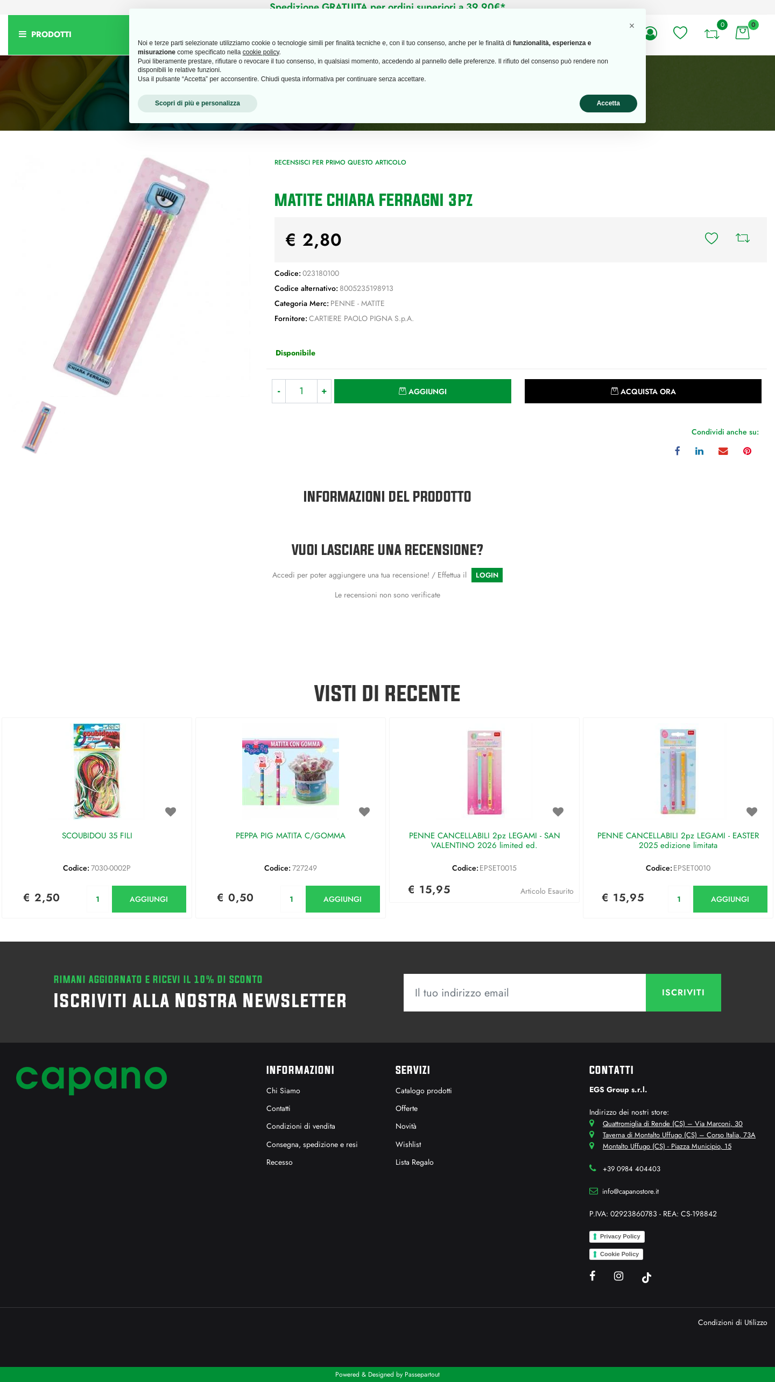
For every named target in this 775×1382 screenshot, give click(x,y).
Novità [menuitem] (406, 1126)
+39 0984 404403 (631, 1169)
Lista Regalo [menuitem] (415, 1162)
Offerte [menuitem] (407, 1108)
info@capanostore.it (630, 1191)
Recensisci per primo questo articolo (340, 162)
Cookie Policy (619, 1254)
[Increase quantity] (325, 391)
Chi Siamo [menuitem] (283, 1090)
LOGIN (487, 575)
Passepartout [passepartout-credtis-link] (422, 1374)
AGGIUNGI (149, 899)
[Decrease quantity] (278, 391)
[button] (129, 274)
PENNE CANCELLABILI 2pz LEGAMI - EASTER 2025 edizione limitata (678, 841)
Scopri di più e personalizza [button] (197, 103)
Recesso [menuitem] (279, 1162)
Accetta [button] (608, 103)
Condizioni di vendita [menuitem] (300, 1126)
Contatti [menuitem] (278, 1108)
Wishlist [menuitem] (408, 1144)
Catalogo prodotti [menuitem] (424, 1090)
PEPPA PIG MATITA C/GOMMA (291, 836)
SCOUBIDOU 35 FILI (97, 836)
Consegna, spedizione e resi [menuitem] (312, 1144)
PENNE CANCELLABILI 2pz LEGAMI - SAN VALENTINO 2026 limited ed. (484, 841)
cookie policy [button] (261, 52)
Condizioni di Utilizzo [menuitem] (732, 1322)
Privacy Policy (620, 1236)
